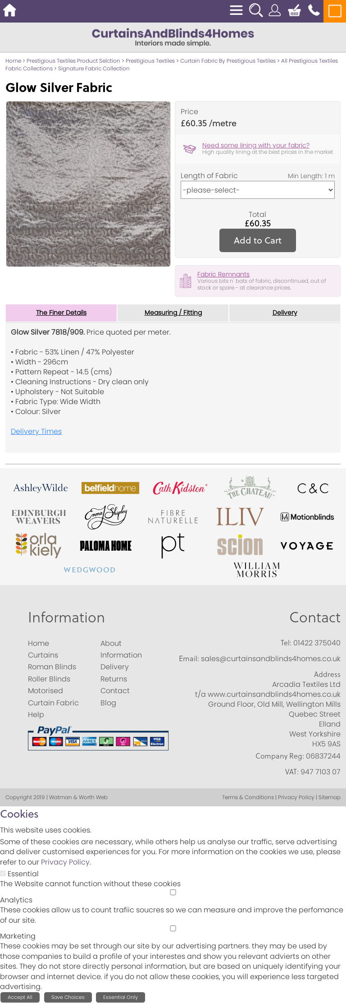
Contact (315, 617)
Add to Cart (258, 240)
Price (189, 112)
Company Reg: (279, 756)
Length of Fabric (209, 176)
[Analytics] (173, 892)
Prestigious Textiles (150, 60)
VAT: (292, 772)
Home (13, 60)
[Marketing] (173, 928)
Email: (189, 658)
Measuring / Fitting (173, 312)
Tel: (286, 643)
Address (327, 675)
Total (257, 215)
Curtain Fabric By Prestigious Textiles (228, 60)
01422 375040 (317, 643)
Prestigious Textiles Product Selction (73, 60)
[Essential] (3, 873)
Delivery (285, 312)
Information (66, 617)
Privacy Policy (65, 862)
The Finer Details (61, 312)
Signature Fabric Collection (94, 68)
